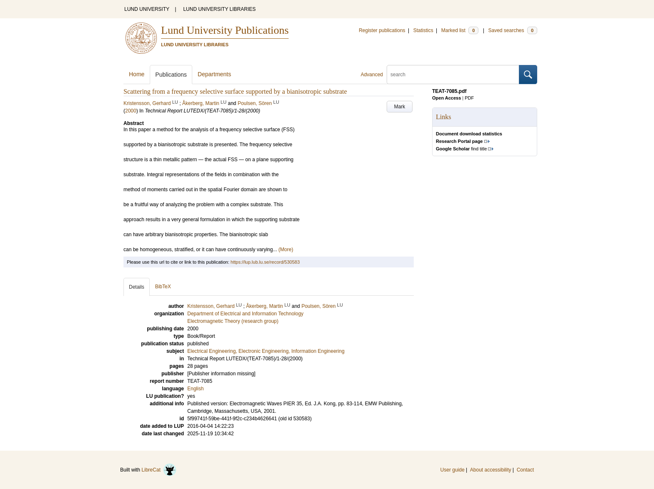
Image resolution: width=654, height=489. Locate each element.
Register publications (382, 30)
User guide (452, 470)
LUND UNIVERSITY (146, 9)
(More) (286, 249)
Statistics (423, 30)
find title (461, 148)
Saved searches (512, 30)
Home (136, 74)
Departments (214, 74)
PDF (469, 97)
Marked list (459, 30)
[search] (453, 74)
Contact (525, 470)
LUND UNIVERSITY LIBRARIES (219, 9)
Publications (171, 74)
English (195, 389)
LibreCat (158, 470)
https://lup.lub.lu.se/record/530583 (265, 261)
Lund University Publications (225, 30)
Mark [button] (399, 107)
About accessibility (490, 470)
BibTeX (163, 286)
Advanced (372, 74)
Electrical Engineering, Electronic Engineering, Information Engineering (266, 351)
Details (136, 287)
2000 (130, 111)
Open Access (446, 97)
